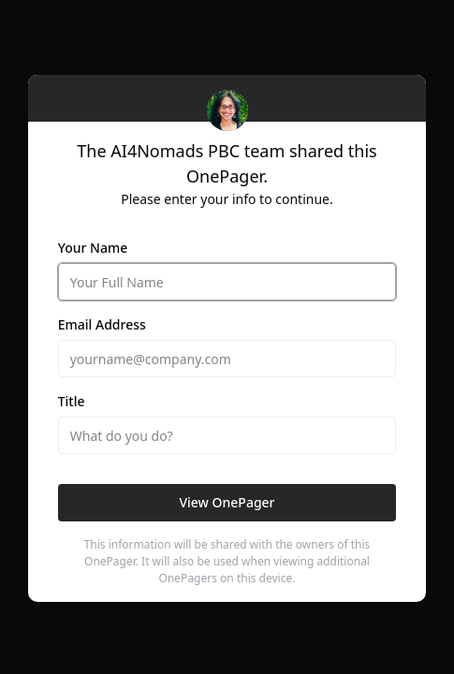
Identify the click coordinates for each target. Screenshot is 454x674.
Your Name (93, 247)
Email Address (102, 324)
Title (71, 401)
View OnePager (226, 502)
